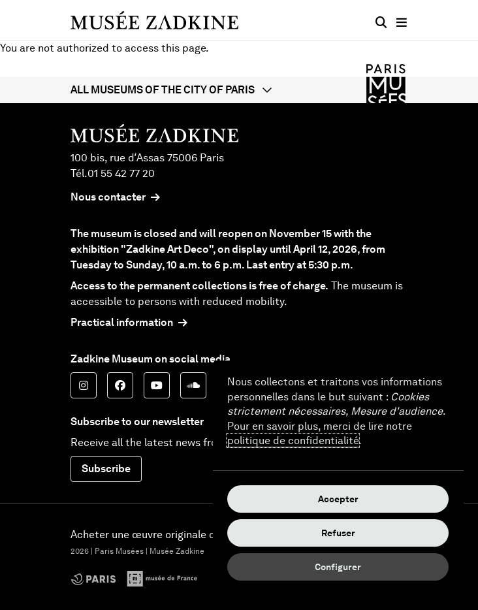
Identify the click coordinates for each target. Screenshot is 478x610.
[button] (239, 90)
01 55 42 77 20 (121, 173)
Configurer (338, 567)
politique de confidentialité (292, 440)
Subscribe (106, 468)
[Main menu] (401, 22)
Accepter (338, 499)
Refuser (338, 533)
